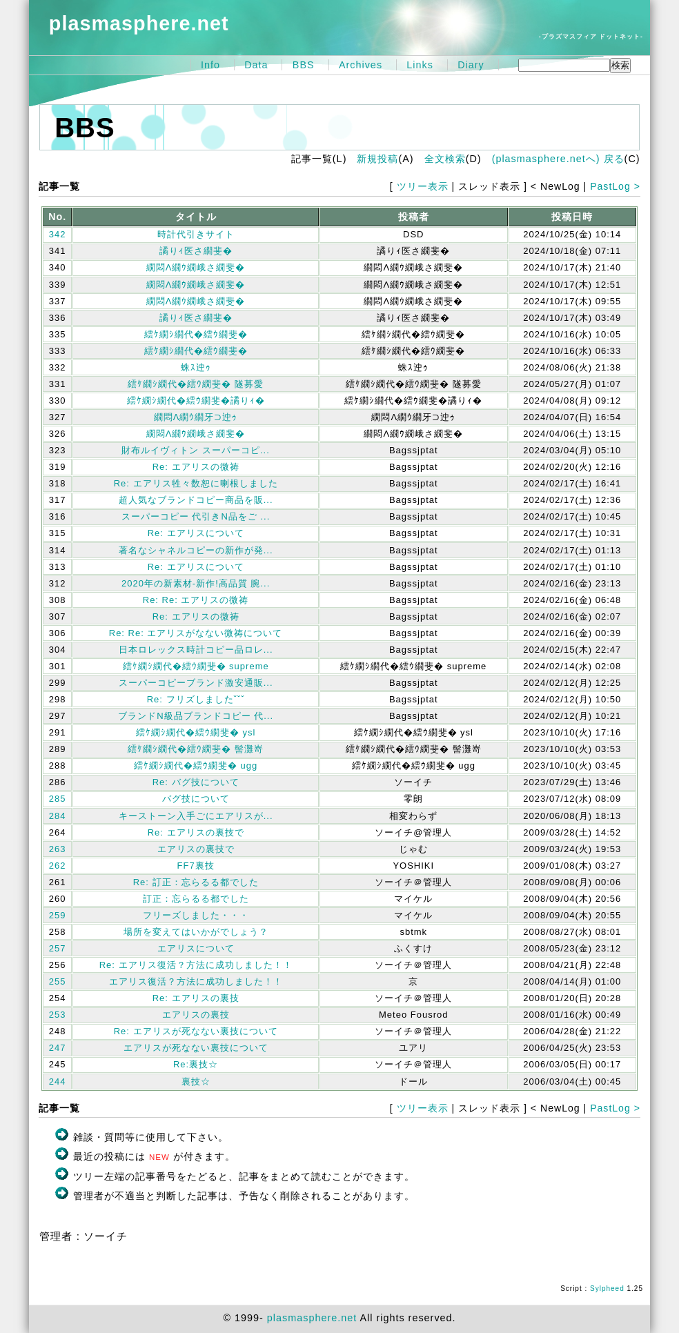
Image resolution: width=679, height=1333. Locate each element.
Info (210, 64)
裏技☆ (195, 1081)
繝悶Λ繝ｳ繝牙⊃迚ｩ (196, 417)
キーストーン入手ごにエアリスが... (196, 816)
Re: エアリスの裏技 (195, 998)
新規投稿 (377, 158)
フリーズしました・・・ (196, 915)
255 (57, 981)
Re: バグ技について (195, 782)
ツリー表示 (423, 186)
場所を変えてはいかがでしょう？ (196, 932)
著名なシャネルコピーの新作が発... (196, 550)
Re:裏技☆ (195, 1064)
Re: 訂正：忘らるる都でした (196, 882)
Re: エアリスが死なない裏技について (196, 1031)
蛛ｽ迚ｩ (196, 367)
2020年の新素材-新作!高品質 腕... (195, 583)
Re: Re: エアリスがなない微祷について (196, 633)
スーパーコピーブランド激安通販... (196, 683)
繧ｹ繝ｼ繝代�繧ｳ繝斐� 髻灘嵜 (196, 749)
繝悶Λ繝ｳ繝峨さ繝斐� (196, 267)
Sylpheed (607, 1288)
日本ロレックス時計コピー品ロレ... (196, 649)
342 (57, 234)
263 (57, 849)
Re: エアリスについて (196, 533)
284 (57, 816)
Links (419, 64)
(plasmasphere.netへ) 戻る (558, 158)
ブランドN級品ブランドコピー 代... (195, 716)
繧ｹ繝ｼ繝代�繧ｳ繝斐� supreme (196, 666)
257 (57, 948)
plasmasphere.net (139, 23)
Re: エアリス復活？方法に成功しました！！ (196, 965)
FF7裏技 (196, 865)
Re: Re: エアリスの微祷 (196, 600)
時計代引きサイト (196, 234)
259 (57, 915)
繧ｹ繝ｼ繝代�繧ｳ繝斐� (196, 334)
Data (256, 64)
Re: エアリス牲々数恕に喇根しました (196, 483)
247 (57, 1048)
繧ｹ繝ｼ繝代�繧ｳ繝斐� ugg (195, 765)
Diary (470, 64)
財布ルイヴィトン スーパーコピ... (195, 450)
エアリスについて (196, 948)
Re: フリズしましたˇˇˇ (196, 699)
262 (57, 865)
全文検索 (445, 158)
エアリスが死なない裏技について (196, 1048)
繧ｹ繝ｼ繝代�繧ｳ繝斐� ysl (196, 732)
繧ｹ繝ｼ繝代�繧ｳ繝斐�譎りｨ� (196, 400)
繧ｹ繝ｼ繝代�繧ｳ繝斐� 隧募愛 (196, 384)
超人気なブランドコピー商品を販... (196, 500)
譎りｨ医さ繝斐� (196, 251)
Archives (360, 64)
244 (57, 1081)
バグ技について (196, 798)
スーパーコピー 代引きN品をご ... (195, 516)
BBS (304, 64)
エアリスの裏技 (196, 1014)
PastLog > (615, 186)
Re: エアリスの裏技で (196, 832)
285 (57, 798)
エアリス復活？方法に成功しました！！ (196, 981)
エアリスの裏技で (196, 849)
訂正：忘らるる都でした (196, 898)
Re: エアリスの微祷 (195, 467)
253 (57, 1014)
